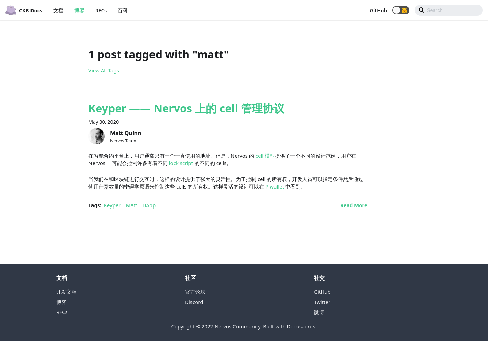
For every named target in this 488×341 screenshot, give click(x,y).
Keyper (112, 205)
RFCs (101, 10)
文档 (58, 10)
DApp (149, 205)
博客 (79, 10)
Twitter (322, 302)
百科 (123, 10)
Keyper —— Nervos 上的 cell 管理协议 (186, 108)
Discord (194, 302)
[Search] (449, 10)
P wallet (274, 186)
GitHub (378, 10)
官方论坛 (195, 291)
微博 (319, 312)
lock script (181, 163)
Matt (131, 205)
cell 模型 (265, 155)
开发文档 (66, 291)
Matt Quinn (125, 133)
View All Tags (103, 70)
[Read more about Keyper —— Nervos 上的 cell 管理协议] (353, 205)
